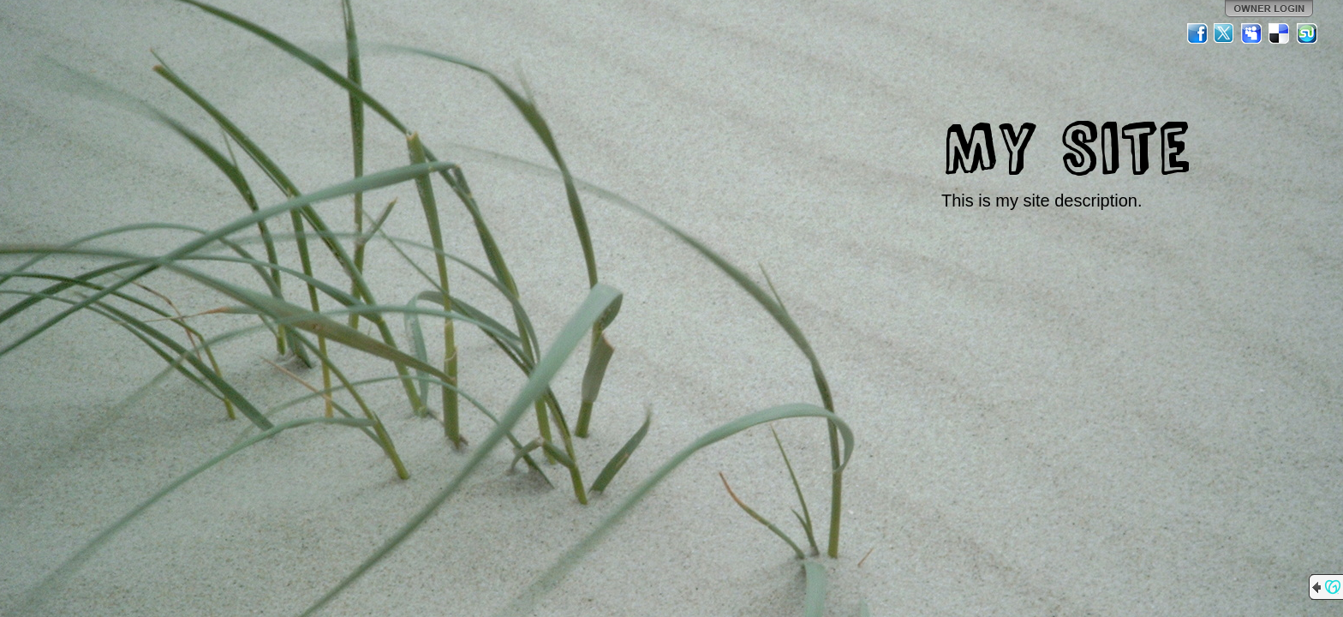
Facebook (1197, 33)
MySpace (1252, 33)
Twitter (1225, 33)
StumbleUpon (1307, 33)
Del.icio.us (1280, 33)
